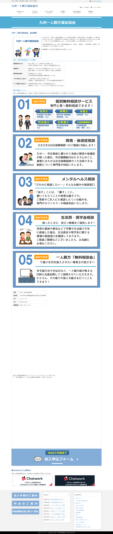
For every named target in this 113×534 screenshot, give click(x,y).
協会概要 (78, 512)
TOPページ (79, 498)
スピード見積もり (85, 7)
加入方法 (78, 503)
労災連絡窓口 (79, 517)
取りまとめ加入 (80, 505)
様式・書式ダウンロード (82, 520)
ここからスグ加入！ (97, 7)
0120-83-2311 (97, 1)
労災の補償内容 (80, 510)
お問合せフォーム (81, 524)
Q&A (77, 515)
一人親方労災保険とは (82, 500)
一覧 (68, 494)
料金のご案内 (79, 508)
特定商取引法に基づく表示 (83, 527)
